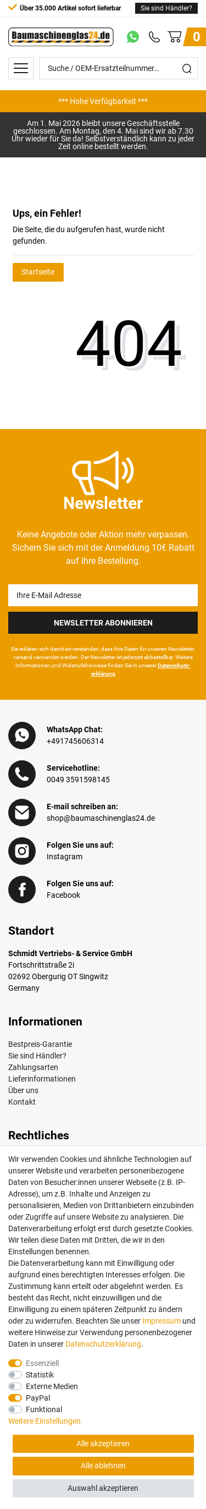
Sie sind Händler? (166, 8)
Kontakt (22, 1102)
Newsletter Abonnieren (103, 622)
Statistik (40, 1374)
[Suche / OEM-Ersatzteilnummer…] (108, 68)
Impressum (161, 1320)
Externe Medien (52, 1386)
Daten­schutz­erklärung (103, 1344)
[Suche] (186, 68)
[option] (103, 101)
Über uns (23, 1090)
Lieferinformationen (42, 1078)
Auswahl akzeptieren (103, 1488)
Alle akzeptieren (103, 1443)
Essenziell (42, 1363)
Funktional (44, 1409)
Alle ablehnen (103, 1465)
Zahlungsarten (33, 1067)
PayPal (38, 1397)
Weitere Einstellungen (44, 1421)
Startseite (37, 271)
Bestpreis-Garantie (40, 1044)
